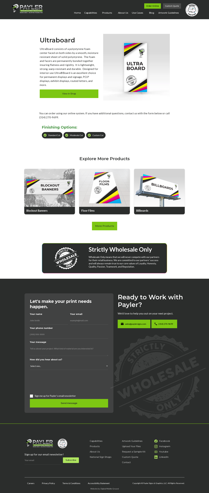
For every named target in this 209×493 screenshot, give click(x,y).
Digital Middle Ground (110, 489)
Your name (36, 314)
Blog (151, 13)
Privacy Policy (48, 483)
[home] (27, 8)
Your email (76, 314)
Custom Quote (172, 6)
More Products (104, 226)
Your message (38, 342)
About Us (123, 13)
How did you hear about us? (46, 359)
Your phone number (41, 328)
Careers (30, 483)
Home (77, 13)
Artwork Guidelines (168, 13)
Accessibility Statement (99, 483)
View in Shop (69, 93)
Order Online (152, 6)
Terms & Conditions (71, 483)
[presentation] (41, 381)
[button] (92, 13)
